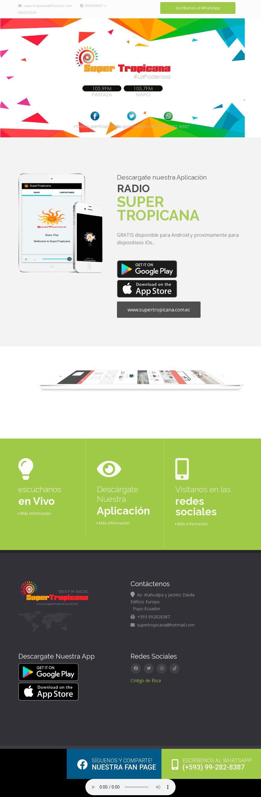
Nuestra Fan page (116, 764)
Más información (34, 506)
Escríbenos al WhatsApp (198, 8)
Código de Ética (145, 676)
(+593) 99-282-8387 (212, 764)
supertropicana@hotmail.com (45, 5)
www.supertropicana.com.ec (158, 303)
